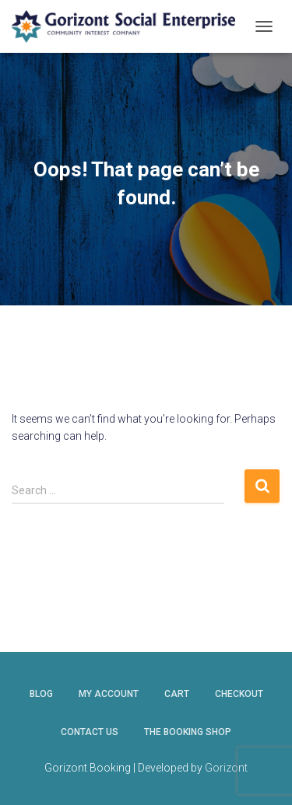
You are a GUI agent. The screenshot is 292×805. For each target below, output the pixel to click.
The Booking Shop (187, 732)
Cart (176, 693)
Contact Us (89, 732)
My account (109, 693)
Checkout (239, 693)
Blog (41, 693)
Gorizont (226, 767)
